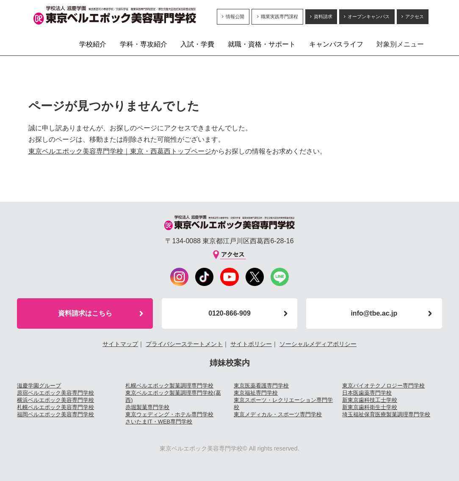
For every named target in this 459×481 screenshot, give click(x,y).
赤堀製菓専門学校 (147, 407)
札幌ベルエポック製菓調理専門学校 (169, 385)
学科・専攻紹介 (143, 44)
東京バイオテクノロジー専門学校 (383, 385)
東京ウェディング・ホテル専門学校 (169, 414)
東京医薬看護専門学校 (261, 385)
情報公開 (235, 16)
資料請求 (323, 16)
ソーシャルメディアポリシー (318, 344)
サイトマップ (120, 344)
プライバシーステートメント (184, 344)
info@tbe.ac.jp (374, 313)
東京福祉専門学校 (256, 393)
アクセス (414, 16)
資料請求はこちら (85, 313)
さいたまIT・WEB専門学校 (158, 421)
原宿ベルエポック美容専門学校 (55, 393)
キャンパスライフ (336, 44)
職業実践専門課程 (279, 16)
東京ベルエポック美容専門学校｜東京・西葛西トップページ (119, 151)
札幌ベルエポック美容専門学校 (55, 407)
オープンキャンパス (369, 16)
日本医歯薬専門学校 (367, 393)
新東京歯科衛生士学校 (369, 407)
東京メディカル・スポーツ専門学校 (278, 414)
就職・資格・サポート (262, 44)
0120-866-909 (229, 313)
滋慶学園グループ (39, 385)
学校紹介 (92, 44)
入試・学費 (197, 44)
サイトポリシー (251, 344)
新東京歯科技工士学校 (369, 400)
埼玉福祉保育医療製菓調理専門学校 (386, 414)
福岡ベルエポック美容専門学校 (55, 414)
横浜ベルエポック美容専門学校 (55, 400)
